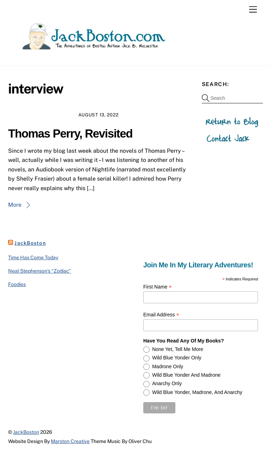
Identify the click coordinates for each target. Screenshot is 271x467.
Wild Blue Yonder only (176, 357)
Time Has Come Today (33, 257)
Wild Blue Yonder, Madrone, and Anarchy (197, 392)
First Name (157, 287)
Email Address (161, 314)
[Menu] (253, 10)
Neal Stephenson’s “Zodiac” (39, 271)
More (15, 204)
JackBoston (30, 243)
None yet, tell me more (177, 349)
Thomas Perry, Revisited (70, 133)
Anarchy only (167, 383)
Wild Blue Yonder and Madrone (186, 375)
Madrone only (167, 366)
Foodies (17, 284)
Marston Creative (70, 441)
